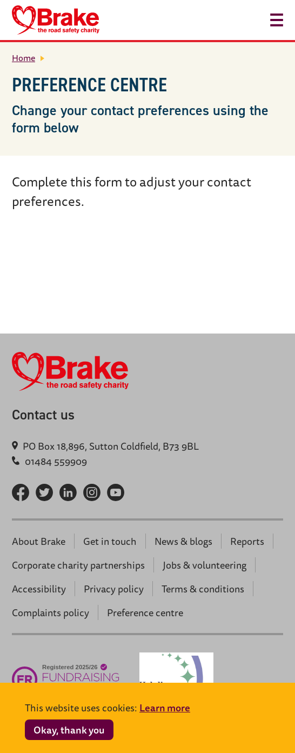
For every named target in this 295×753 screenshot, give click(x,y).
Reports (247, 541)
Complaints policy (50, 612)
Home (23, 58)
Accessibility (39, 588)
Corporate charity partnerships (78, 564)
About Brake (38, 541)
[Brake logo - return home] (55, 20)
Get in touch (110, 541)
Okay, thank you (69, 729)
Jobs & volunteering (204, 564)
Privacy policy (114, 588)
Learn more (164, 707)
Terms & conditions (203, 588)
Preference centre (145, 612)
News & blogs (183, 541)
